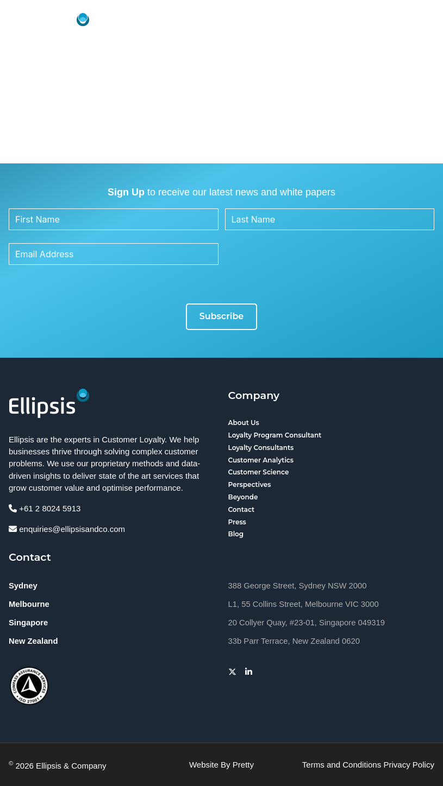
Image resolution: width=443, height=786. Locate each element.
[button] (423, 28)
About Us (243, 423)
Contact (241, 509)
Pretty (243, 764)
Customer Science (258, 472)
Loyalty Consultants (261, 447)
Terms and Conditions (341, 764)
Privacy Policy (408, 764)
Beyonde (243, 497)
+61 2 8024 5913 (44, 508)
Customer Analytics (261, 460)
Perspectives (249, 484)
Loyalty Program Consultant (275, 435)
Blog (236, 534)
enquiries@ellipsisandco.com (67, 529)
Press (237, 522)
